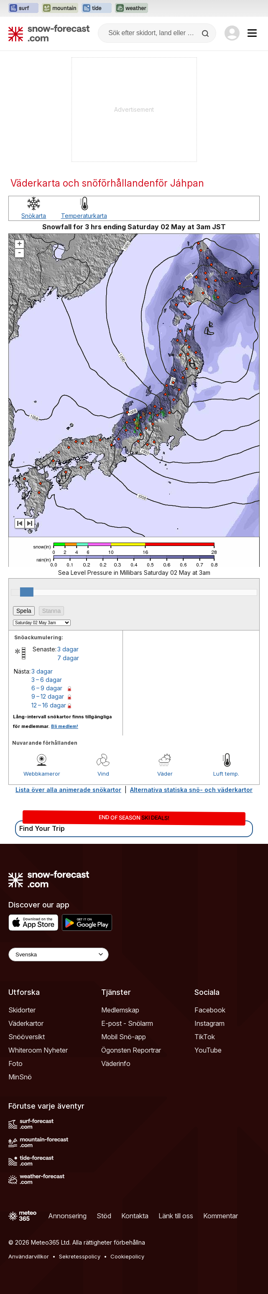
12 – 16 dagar (48, 705)
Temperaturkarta (84, 215)
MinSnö (20, 1077)
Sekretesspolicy (79, 1256)
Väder (165, 773)
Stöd (104, 1216)
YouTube (208, 1050)
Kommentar (220, 1216)
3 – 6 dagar (46, 679)
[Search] (206, 33)
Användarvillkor (28, 1256)
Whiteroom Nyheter (38, 1050)
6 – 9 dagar (46, 688)
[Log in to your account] (232, 33)
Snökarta (33, 215)
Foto (15, 1063)
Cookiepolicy (127, 1256)
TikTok (204, 1037)
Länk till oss (175, 1216)
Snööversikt (26, 1037)
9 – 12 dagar (47, 696)
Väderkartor (25, 1023)
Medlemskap (120, 1010)
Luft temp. (226, 773)
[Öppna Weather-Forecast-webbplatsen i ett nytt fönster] (131, 8)
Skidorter (22, 1010)
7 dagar (68, 657)
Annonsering (67, 1216)
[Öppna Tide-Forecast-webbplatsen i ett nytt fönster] (97, 8)
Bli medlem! (64, 726)
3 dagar (68, 649)
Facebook (209, 1010)
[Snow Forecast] (48, 33)
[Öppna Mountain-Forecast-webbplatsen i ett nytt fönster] (60, 8)
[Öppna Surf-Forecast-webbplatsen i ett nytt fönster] (23, 8)
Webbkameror (41, 773)
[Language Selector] (58, 954)
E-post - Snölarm (127, 1023)
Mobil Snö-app (123, 1037)
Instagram (209, 1023)
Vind (103, 773)
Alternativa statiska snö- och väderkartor (191, 789)
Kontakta (134, 1216)
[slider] (26, 592)
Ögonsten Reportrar (131, 1050)
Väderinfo (115, 1063)
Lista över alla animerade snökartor (68, 789)
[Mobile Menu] (252, 33)
